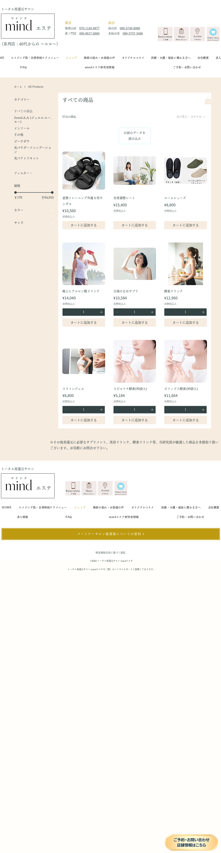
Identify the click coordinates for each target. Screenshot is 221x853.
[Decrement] (65, 312)
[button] (207, 100)
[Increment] (101, 312)
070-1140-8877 (89, 28)
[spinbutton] (83, 312)
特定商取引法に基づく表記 (110, 552)
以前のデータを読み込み (134, 135)
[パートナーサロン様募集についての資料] (110, 534)
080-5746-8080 (130, 28)
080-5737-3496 (133, 33)
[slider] (15, 192)
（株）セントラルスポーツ (119, 569)
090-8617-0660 (89, 33)
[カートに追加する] (83, 225)
